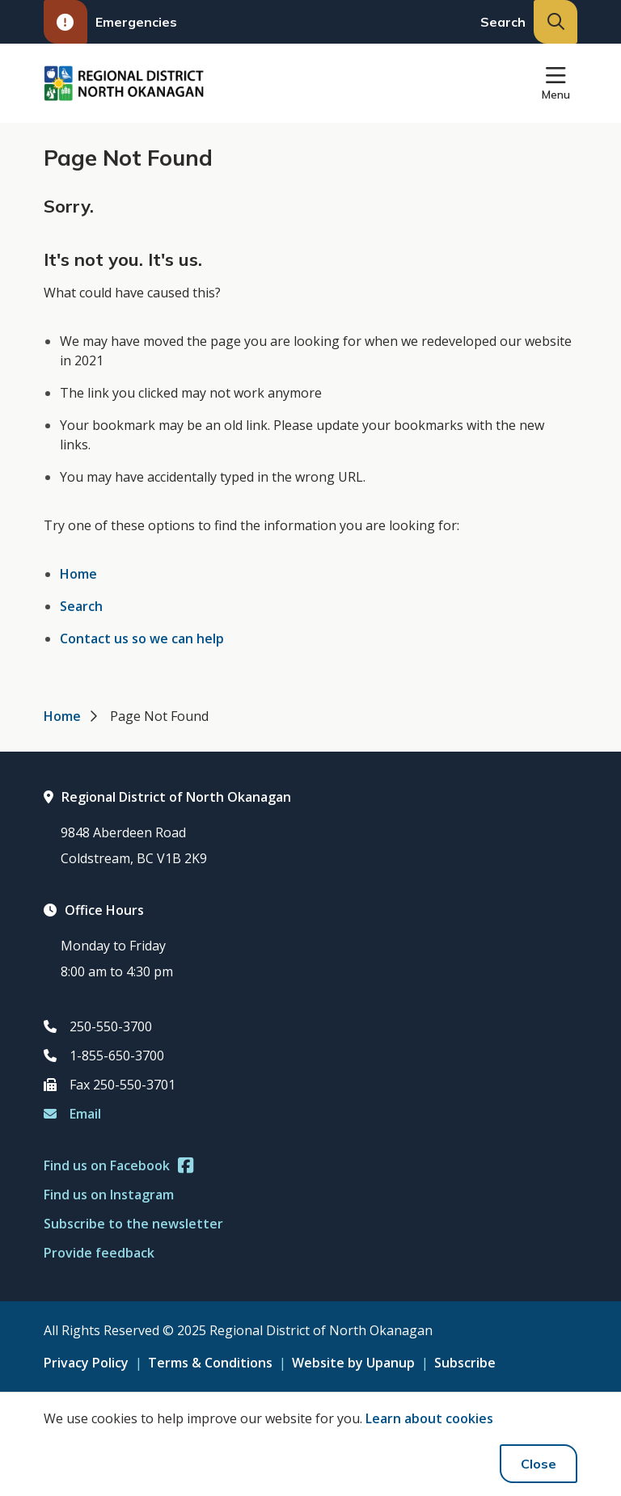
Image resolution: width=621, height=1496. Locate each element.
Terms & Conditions (210, 1363)
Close (538, 1464)
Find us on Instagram (109, 1194)
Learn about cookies (429, 1418)
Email (72, 1114)
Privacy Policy (86, 1363)
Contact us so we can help (142, 638)
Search (81, 606)
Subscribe (465, 1363)
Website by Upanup (353, 1363)
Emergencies (110, 22)
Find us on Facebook (118, 1165)
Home (78, 574)
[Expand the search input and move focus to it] (555, 22)
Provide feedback (99, 1253)
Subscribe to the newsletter (133, 1224)
